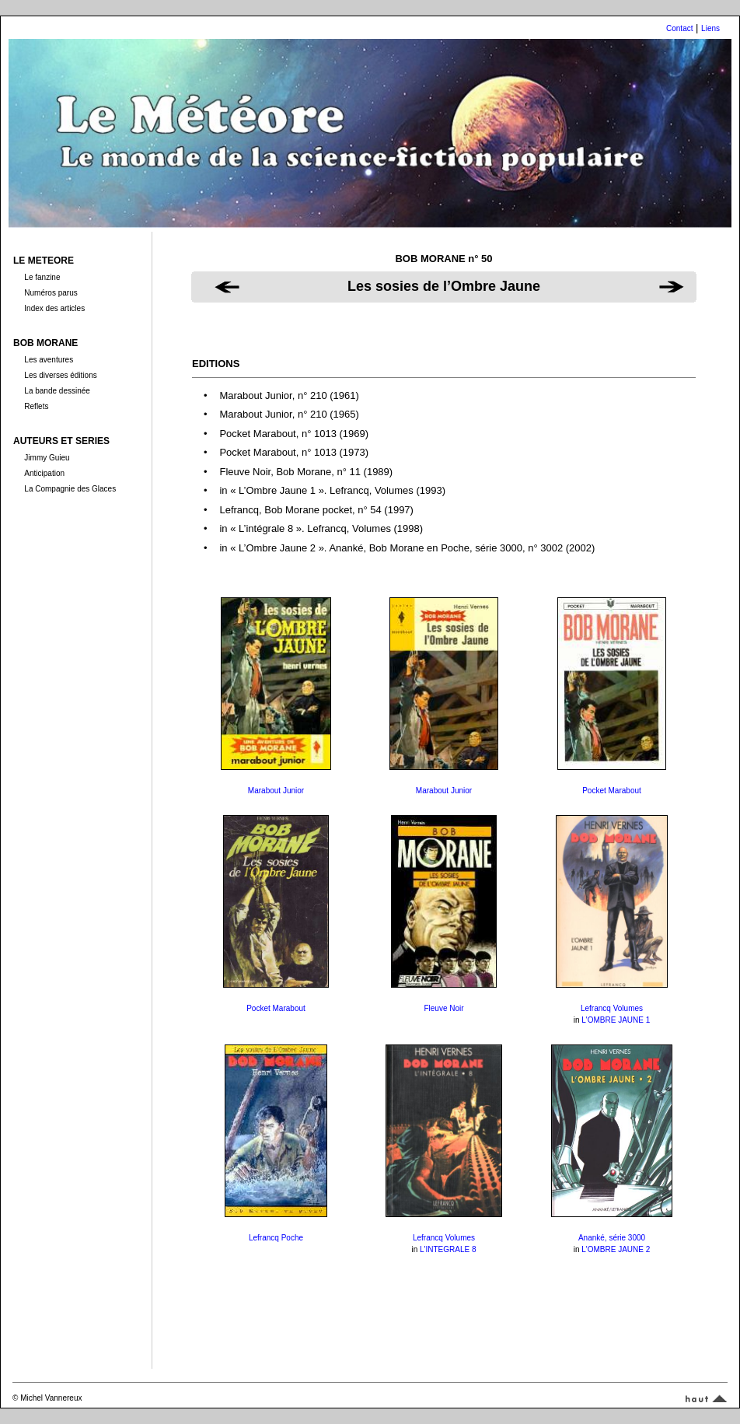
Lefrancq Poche (276, 1237)
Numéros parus (50, 293)
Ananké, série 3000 (611, 1237)
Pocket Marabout (611, 790)
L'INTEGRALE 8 (448, 1249)
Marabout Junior (276, 790)
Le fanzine (42, 277)
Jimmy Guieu (46, 457)
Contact (679, 28)
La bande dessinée (57, 391)
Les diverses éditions (60, 375)
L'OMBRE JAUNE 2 (615, 1249)
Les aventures (48, 359)
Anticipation (44, 473)
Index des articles (54, 308)
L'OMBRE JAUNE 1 (615, 1020)
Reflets (36, 406)
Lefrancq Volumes (612, 1008)
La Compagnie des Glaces (70, 489)
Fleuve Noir (443, 1008)
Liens (710, 28)
